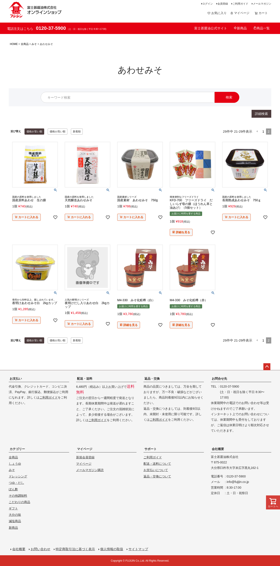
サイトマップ (138, 549)
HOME (14, 44)
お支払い (16, 378)
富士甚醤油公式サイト (210, 28)
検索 (229, 97)
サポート (150, 449)
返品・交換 (152, 378)
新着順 (77, 131)
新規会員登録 (85, 457)
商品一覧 (261, 28)
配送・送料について (157, 463)
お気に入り (217, 13)
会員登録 (222, 3)
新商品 (240, 28)
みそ (34, 44)
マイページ (239, 13)
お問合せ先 (219, 378)
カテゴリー (17, 449)
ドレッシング (18, 476)
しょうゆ (15, 463)
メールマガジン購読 (90, 470)
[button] (257, 131)
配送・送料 (84, 378)
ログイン (207, 3)
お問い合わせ (40, 549)
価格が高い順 (57, 131)
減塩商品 (15, 521)
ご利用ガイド (240, 3)
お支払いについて (156, 470)
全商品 (25, 44)
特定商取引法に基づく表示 (75, 549)
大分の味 (15, 514)
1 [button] (263, 131)
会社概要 (218, 449)
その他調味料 (18, 495)
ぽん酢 (13, 489)
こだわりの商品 (19, 502)
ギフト (13, 508)
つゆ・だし (16, 482)
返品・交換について (157, 476)
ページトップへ (266, 366)
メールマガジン (262, 3)
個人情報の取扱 (111, 549)
